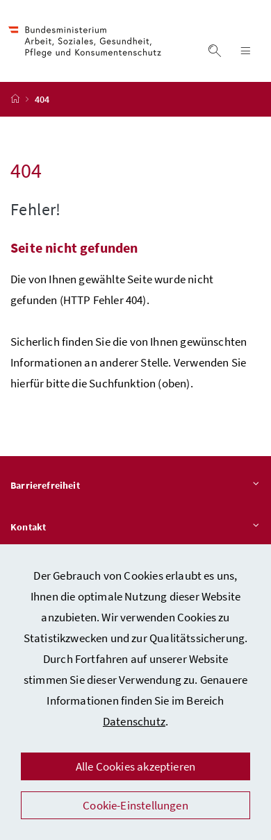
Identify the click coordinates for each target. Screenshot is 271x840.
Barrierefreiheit (135, 486)
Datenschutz (134, 721)
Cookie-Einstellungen (135, 805)
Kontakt (135, 528)
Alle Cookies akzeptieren (135, 766)
